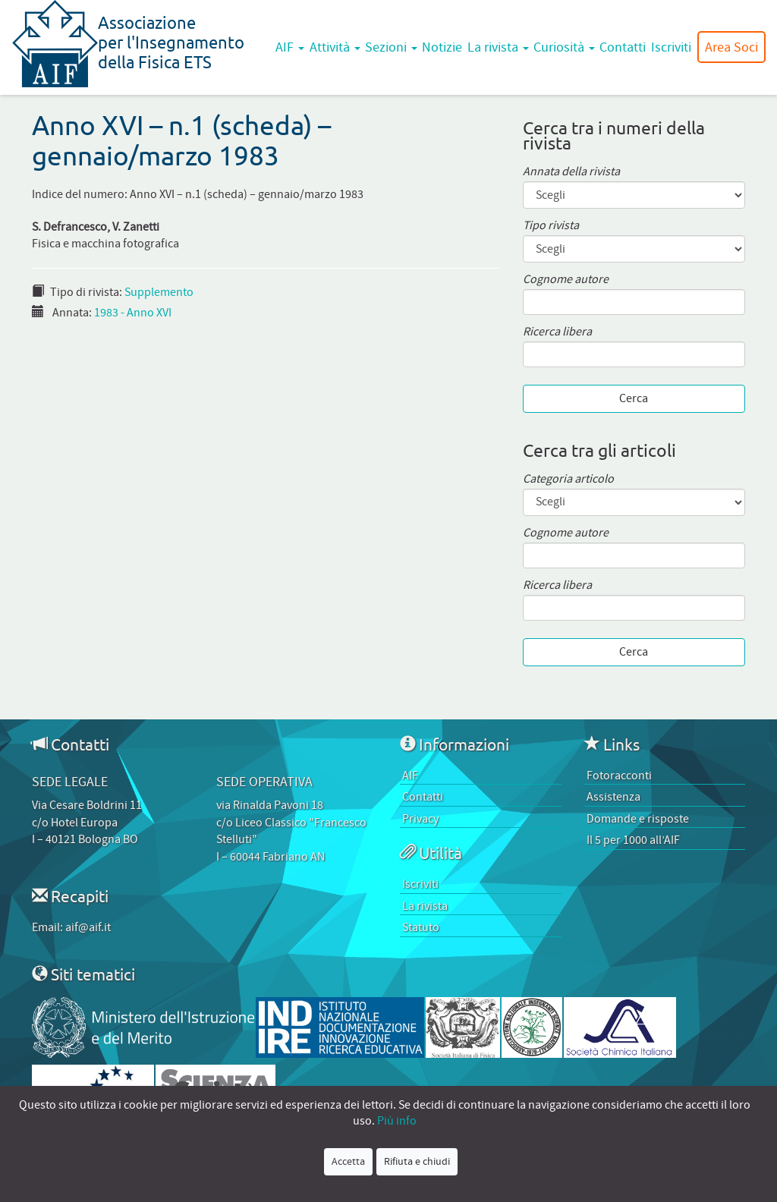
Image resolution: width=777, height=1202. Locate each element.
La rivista (498, 47)
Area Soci (731, 47)
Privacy (420, 818)
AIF (289, 47)
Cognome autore (566, 279)
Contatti (622, 47)
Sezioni (391, 47)
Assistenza (613, 796)
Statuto (420, 927)
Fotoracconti (619, 775)
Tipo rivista (551, 225)
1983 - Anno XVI (132, 312)
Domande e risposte (638, 818)
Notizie (442, 47)
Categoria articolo (568, 479)
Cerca (633, 398)
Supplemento (158, 292)
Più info (397, 1120)
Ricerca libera (557, 332)
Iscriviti (671, 47)
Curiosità (564, 47)
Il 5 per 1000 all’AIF (633, 840)
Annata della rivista (571, 172)
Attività (335, 47)
